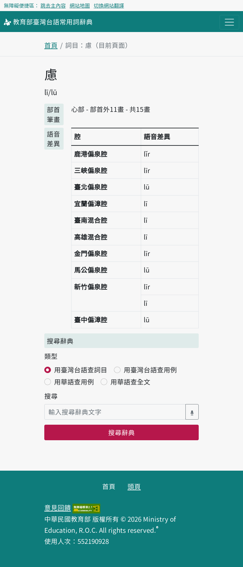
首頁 (51, 45)
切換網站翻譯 (109, 5)
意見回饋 (57, 507)
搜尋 (51, 396)
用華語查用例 (74, 381)
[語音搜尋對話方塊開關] (192, 412)
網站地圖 (80, 5)
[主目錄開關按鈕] (229, 22)
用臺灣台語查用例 (150, 369)
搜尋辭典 (121, 432)
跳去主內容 (53, 5)
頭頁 (134, 486)
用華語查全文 (130, 381)
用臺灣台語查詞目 (80, 369)
